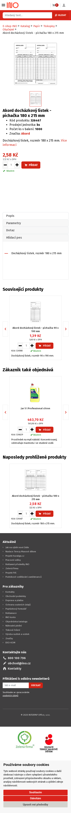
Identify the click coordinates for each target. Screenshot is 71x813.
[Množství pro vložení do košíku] (11, 165)
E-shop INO (10, 26)
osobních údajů (10, 695)
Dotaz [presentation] (10, 230)
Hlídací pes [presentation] (14, 237)
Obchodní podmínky (15, 596)
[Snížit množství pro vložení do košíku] (5, 165)
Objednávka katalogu (16, 621)
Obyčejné (8, 29)
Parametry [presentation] (13, 223)
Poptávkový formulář (16, 608)
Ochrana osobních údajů (18, 604)
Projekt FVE (10, 572)
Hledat (60, 15)
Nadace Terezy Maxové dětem (20, 551)
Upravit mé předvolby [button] (35, 804)
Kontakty (10, 592)
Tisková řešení (12, 630)
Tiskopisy (49, 26)
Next (68, 329)
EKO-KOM (10, 642)
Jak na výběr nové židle (17, 547)
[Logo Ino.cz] (13, 5)
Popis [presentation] (10, 216)
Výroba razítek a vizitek (17, 634)
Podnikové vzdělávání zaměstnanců (23, 577)
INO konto (10, 617)
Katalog (25, 26)
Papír (36, 26)
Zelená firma (11, 568)
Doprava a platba (14, 600)
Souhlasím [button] (35, 792)
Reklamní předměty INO (17, 564)
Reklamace (11, 613)
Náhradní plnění (13, 625)
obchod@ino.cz (19, 663)
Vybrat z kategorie (3, 5)
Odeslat (36, 685)
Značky (9, 638)
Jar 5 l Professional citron (35, 408)
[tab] (36, 215)
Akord (25, 133)
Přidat (31, 165)
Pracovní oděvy (13, 560)
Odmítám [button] (35, 798)
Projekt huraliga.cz (14, 556)
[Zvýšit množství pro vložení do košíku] (17, 165)
